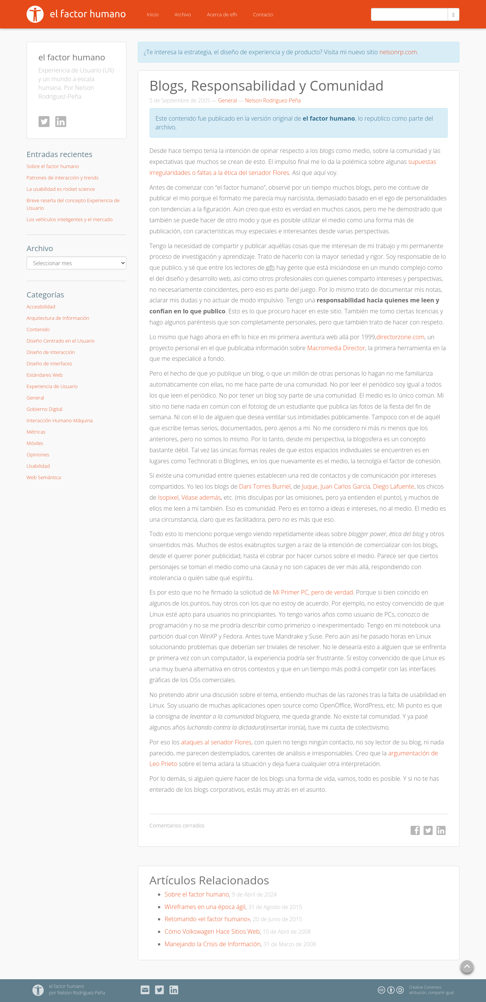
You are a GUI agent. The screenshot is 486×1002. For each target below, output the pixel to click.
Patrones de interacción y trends (62, 177)
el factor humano (71, 57)
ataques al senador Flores (216, 742)
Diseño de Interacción (51, 352)
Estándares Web (45, 374)
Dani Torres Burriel (265, 486)
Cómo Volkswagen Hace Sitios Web (212, 931)
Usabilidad (38, 465)
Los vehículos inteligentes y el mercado (70, 219)
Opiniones (38, 454)
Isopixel (168, 497)
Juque (309, 486)
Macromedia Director (336, 348)
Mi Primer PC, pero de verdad (313, 592)
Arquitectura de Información (58, 318)
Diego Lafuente (393, 486)
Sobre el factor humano (197, 894)
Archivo (183, 14)
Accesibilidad (41, 306)
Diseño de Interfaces (49, 363)
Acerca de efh (222, 14)
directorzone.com (400, 337)
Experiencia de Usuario (52, 386)
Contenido (38, 329)
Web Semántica (44, 477)
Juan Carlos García (345, 486)
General (227, 100)
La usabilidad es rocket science (61, 189)
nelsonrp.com (398, 52)
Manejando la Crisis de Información (213, 944)
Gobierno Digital (45, 409)
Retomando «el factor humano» (207, 919)
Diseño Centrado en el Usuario (61, 340)
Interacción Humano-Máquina (60, 420)
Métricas (36, 431)
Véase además (201, 497)
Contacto (263, 14)
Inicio (153, 14)
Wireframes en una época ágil (205, 907)
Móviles (35, 443)
